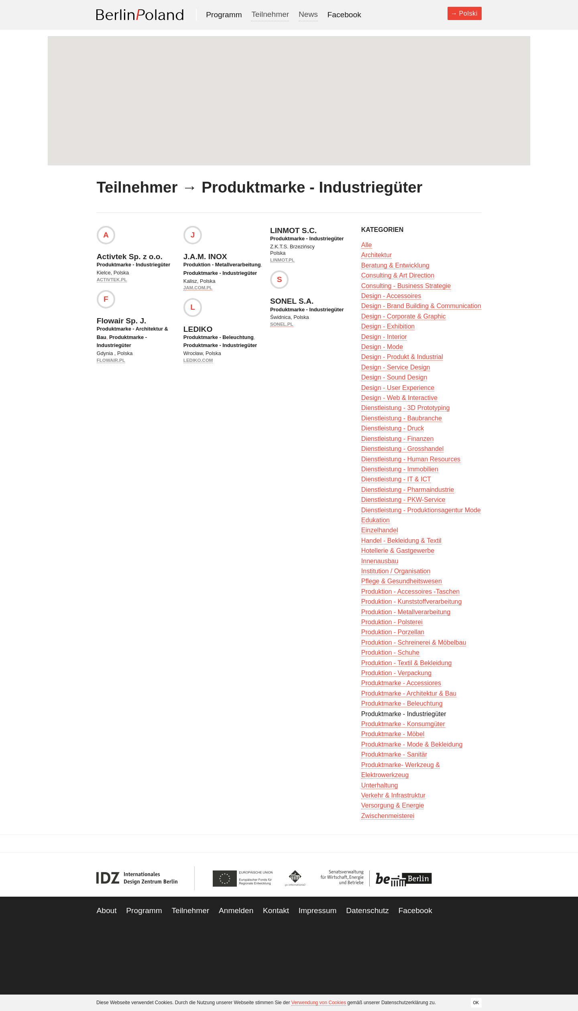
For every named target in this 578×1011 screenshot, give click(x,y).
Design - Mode (382, 346)
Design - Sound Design (394, 377)
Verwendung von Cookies (318, 1002)
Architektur (376, 255)
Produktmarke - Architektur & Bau (408, 693)
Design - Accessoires (391, 295)
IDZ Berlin (137, 878)
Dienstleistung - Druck (392, 428)
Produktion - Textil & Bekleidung (406, 663)
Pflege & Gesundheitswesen (401, 581)
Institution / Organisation (396, 571)
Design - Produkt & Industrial (402, 356)
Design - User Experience (397, 387)
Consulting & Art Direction (397, 275)
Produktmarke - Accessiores (401, 683)
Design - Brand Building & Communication (421, 305)
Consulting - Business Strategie (406, 285)
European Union (245, 878)
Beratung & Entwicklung (395, 265)
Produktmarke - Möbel (392, 734)
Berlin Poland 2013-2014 (139, 14)
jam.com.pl (197, 287)
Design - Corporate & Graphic (403, 316)
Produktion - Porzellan (392, 632)
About (106, 910)
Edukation (375, 520)
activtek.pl (112, 279)
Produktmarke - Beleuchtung (218, 337)
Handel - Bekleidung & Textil (401, 540)
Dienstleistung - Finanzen (397, 438)
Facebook (344, 14)
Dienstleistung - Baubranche (401, 418)
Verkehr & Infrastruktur (393, 795)
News (308, 14)
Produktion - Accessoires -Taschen (410, 591)
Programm (224, 14)
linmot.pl (282, 260)
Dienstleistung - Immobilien (399, 469)
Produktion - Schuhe (390, 652)
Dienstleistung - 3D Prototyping (405, 407)
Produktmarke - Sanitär (394, 754)
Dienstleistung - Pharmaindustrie (407, 489)
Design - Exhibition (388, 326)
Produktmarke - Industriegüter (133, 265)
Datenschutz (367, 910)
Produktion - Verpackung (396, 673)
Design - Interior (384, 336)
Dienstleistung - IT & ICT (396, 479)
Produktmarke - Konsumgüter (403, 724)
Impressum (318, 910)
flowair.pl (111, 360)
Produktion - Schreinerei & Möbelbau (413, 642)
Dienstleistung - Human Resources (410, 459)
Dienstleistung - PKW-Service (403, 499)
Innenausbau (380, 561)
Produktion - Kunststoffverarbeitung (411, 601)
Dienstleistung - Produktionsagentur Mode (421, 510)
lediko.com (198, 360)
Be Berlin (374, 878)
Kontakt (276, 910)
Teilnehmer (270, 14)
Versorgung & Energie (392, 805)
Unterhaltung (379, 785)
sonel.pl (281, 324)
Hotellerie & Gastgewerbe (397, 550)
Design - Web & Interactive (399, 397)
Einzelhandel (379, 530)
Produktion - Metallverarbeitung (222, 265)
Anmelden (236, 910)
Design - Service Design (395, 367)
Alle (366, 245)
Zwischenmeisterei (387, 815)
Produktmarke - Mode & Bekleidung (412, 744)
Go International (296, 878)
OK (476, 1002)
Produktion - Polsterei (392, 622)
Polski (468, 13)
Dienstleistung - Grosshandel (402, 448)
